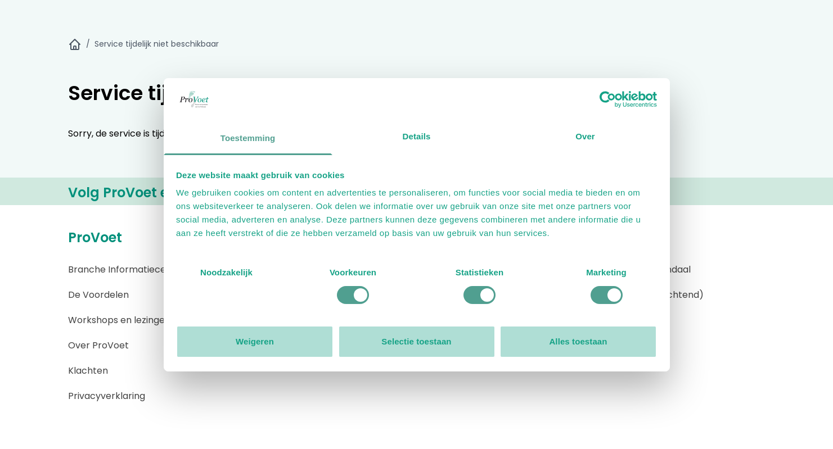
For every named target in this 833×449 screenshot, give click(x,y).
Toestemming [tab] (248, 138)
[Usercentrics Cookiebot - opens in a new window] (608, 99)
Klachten (88, 370)
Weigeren (255, 341)
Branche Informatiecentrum (130, 269)
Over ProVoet (98, 345)
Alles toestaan (578, 341)
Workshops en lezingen (119, 320)
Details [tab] (417, 136)
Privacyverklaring (106, 395)
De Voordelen (98, 294)
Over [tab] (585, 136)
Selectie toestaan (416, 341)
